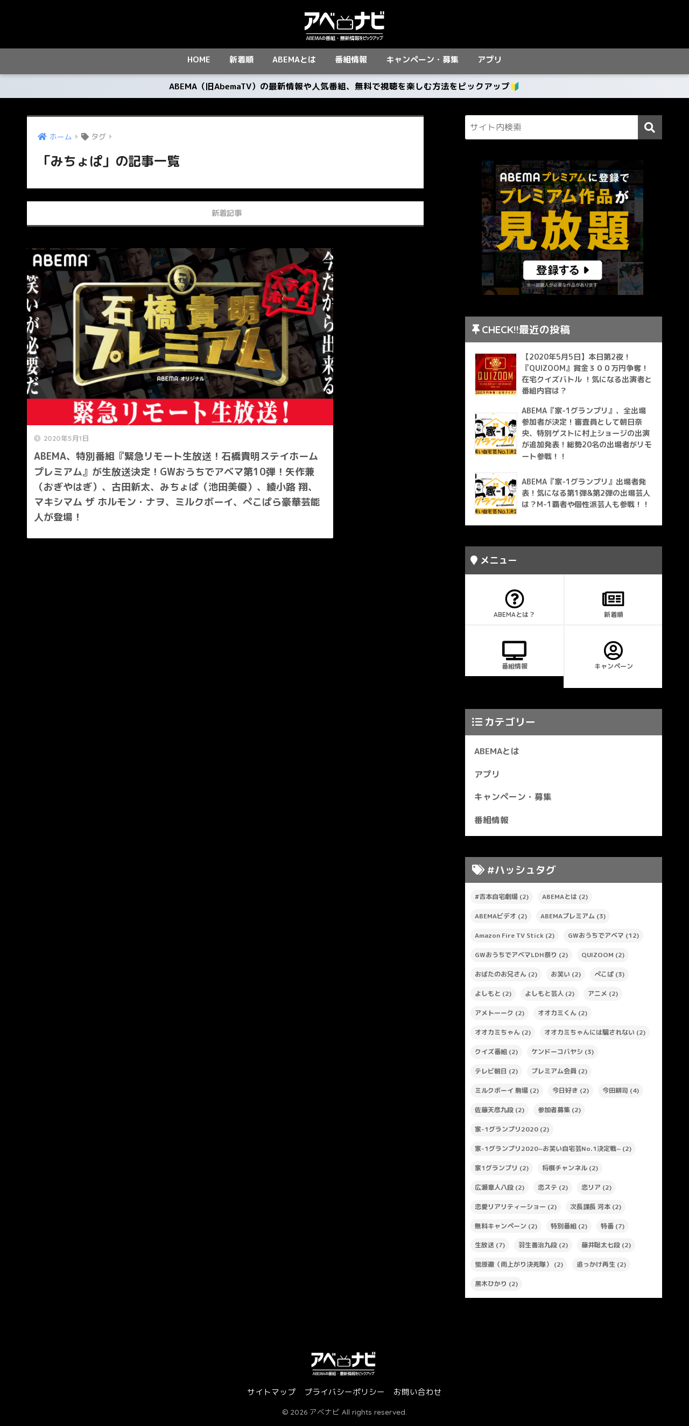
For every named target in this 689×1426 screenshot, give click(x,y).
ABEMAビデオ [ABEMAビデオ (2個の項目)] (501, 919)
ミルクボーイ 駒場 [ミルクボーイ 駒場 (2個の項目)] (507, 1093)
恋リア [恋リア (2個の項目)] (596, 1190)
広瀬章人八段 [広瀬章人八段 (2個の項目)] (499, 1190)
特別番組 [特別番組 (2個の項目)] (569, 1228)
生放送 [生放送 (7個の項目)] (490, 1248)
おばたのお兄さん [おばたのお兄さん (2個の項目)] (506, 977)
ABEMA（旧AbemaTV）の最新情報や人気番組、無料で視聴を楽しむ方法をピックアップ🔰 (344, 88)
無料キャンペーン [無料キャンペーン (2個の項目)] (506, 1228)
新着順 (241, 59)
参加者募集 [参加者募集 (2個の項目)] (559, 1112)
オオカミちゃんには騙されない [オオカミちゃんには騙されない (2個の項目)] (594, 1035)
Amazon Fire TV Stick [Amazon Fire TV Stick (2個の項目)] (514, 938)
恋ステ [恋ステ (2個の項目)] (553, 1190)
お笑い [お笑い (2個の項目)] (566, 977)
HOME (198, 59)
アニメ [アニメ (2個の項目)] (603, 996)
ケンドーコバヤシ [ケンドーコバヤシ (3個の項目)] (562, 1054)
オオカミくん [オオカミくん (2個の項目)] (562, 1016)
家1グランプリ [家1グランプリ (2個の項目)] (502, 1170)
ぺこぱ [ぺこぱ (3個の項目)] (609, 977)
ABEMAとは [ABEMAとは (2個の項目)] (565, 899)
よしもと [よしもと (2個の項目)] (493, 996)
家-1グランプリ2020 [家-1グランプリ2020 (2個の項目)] (512, 1131)
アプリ (489, 59)
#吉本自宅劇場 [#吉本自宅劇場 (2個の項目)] (502, 899)
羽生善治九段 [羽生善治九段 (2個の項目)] (543, 1248)
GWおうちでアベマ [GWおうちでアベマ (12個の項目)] (603, 938)
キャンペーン (613, 658)
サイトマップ (271, 1395)
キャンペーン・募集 (422, 59)
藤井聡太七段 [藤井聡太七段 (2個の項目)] (606, 1248)
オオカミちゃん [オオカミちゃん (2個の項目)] (503, 1035)
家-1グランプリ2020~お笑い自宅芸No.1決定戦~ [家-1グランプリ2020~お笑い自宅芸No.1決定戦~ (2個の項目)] (553, 1151)
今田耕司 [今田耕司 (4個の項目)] (620, 1093)
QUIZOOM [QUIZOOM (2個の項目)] (602, 958)
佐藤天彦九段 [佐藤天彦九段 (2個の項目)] (499, 1112)
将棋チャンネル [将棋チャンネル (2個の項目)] (570, 1170)
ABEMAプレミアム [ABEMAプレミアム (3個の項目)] (573, 919)
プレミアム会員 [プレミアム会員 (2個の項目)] (559, 1073)
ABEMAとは (294, 59)
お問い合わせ (417, 1395)
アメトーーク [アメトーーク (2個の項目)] (499, 1016)
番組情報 (351, 59)
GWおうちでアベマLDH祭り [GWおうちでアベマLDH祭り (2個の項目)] (521, 958)
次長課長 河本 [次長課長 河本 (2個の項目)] (595, 1209)
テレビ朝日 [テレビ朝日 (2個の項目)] (496, 1073)
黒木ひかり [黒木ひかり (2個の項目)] (496, 1286)
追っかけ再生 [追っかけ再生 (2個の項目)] (601, 1267)
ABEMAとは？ (514, 607)
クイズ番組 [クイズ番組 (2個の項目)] (496, 1054)
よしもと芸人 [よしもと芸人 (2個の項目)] (549, 996)
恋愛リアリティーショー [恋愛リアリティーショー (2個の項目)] (516, 1209)
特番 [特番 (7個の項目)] (612, 1228)
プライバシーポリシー (344, 1395)
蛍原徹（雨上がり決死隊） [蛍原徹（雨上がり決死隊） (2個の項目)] (519, 1267)
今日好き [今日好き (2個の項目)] (570, 1093)
